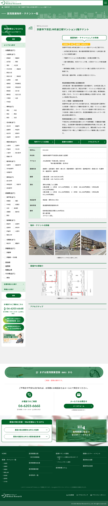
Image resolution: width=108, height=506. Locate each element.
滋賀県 (6, 266)
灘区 (15, 201)
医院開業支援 (33, 453)
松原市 (7, 165)
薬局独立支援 (88, 460)
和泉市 (18, 184)
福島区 (16, 58)
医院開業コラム (61, 468)
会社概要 (70, 495)
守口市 (16, 149)
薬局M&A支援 (88, 466)
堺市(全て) (9, 107)
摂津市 (16, 133)
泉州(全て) (9, 177)
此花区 (7, 62)
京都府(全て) (9, 248)
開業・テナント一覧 (9, 460)
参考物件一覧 (33, 475)
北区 (15, 98)
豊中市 (16, 137)
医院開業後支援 (34, 463)
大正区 (15, 65)
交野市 (16, 145)
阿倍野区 (17, 83)
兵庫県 (5, 466)
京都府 (5, 469)
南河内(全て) (9, 161)
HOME (4, 453)
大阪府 (5, 463)
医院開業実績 (33, 469)
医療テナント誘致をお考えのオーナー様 (67, 458)
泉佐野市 (8, 188)
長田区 (15, 208)
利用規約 (74, 487)
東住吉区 (17, 87)
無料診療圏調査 (35, 457)
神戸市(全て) (9, 197)
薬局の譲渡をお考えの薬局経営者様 (30, 436)
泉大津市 (8, 181)
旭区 (15, 80)
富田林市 (17, 165)
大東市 (7, 145)
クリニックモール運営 (63, 462)
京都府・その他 (10, 257)
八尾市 (7, 153)
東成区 (18, 76)
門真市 (7, 149)
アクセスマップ (96, 142)
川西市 (16, 231)
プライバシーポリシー (64, 487)
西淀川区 (8, 73)
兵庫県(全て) (9, 193)
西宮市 (7, 224)
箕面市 (16, 126)
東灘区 (7, 201)
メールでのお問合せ (13, 327)
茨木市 (7, 126)
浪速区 (18, 69)
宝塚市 (7, 227)
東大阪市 (17, 153)
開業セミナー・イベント (91, 453)
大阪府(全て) (9, 50)
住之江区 (17, 94)
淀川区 (16, 91)
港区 (6, 65)
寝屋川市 (8, 156)
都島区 (7, 58)
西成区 (7, 91)
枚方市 (7, 133)
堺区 (6, 110)
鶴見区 (7, 94)
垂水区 (16, 212)
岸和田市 (8, 184)
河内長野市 (9, 169)
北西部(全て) (9, 240)
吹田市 (16, 130)
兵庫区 (16, 204)
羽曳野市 (8, 172)
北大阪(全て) (9, 122)
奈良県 (6, 262)
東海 (6, 278)
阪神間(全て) (9, 220)
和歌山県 (7, 270)
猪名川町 (8, 235)
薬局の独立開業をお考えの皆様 (31, 430)
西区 (15, 62)
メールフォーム (82, 406)
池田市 (7, 137)
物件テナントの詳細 (44, 142)
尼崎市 (16, 224)
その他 (5, 481)
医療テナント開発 (62, 453)
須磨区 (7, 212)
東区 (6, 114)
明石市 (7, 243)
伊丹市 (16, 227)
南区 (6, 117)
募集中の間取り (71, 142)
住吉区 (7, 87)
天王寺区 (8, 69)
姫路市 (16, 243)
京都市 (7, 252)
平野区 (7, 98)
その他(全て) (9, 273)
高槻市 (7, 130)
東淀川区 (8, 76)
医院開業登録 (13, 320)
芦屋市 (7, 231)
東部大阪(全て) (10, 142)
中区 (14, 110)
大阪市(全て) (9, 54)
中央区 (7, 102)
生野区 (7, 80)
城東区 (7, 83)
